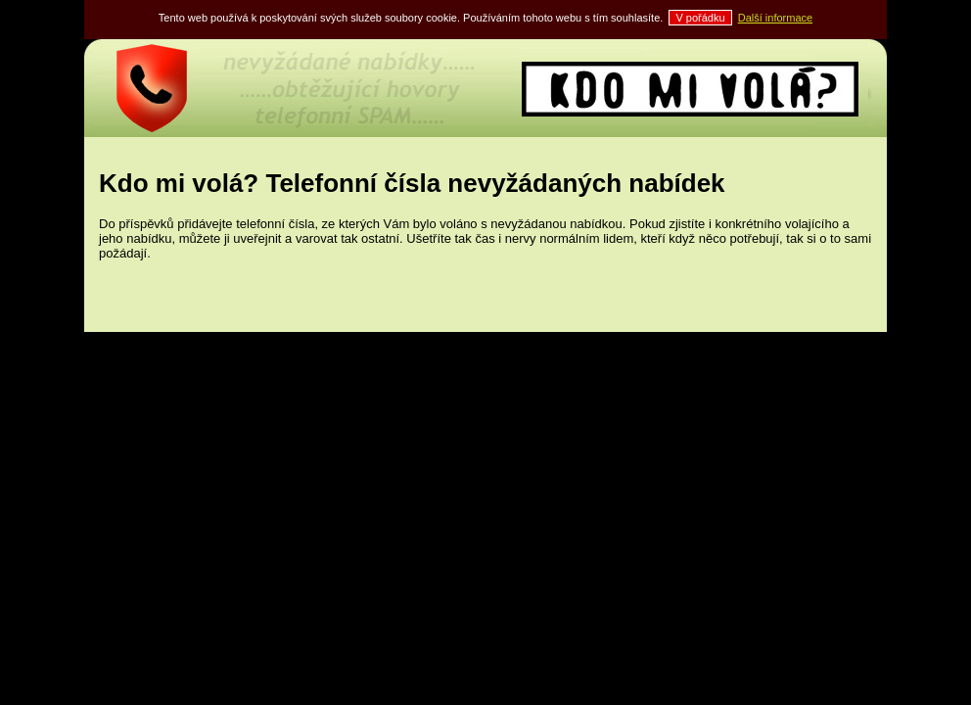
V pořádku (699, 18)
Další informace (775, 18)
